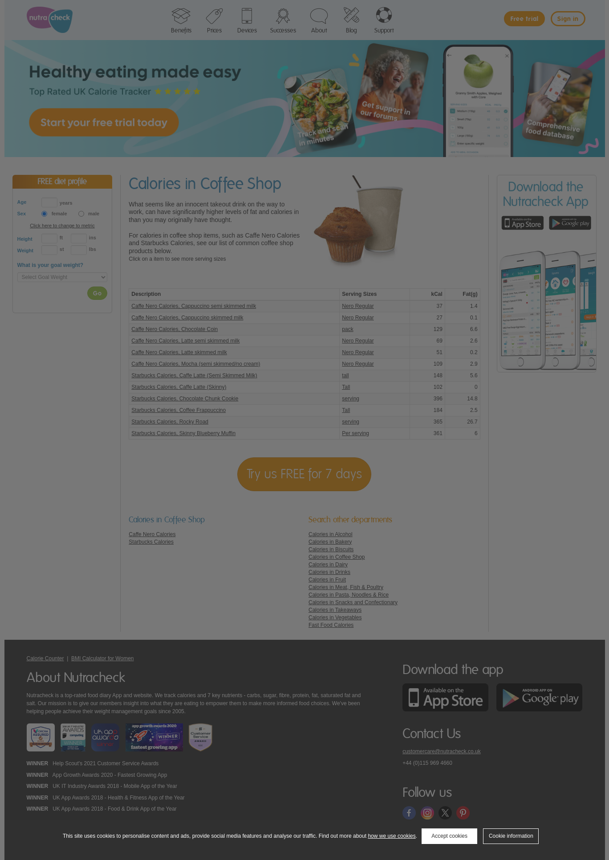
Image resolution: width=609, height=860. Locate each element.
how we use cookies (391, 836)
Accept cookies (449, 836)
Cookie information (511, 836)
